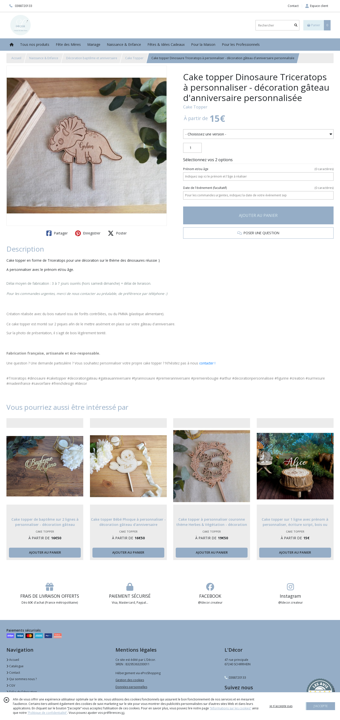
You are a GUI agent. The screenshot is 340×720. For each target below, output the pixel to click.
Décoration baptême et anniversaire (91, 58)
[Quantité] (192, 148)
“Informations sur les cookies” (230, 708)
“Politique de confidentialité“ (47, 713)
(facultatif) (258, 188)
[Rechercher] (296, 25)
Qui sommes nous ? (21, 679)
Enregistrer (87, 233)
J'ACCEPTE (321, 706)
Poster (117, 233)
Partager (57, 233)
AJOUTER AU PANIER (258, 215)
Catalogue (15, 666)
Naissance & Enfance (43, 58)
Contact (293, 6)
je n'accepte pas (281, 706)
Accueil (16, 58)
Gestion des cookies (129, 680)
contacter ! (207, 363)
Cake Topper (134, 58)
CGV (10, 685)
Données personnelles (131, 687)
